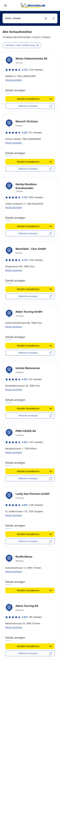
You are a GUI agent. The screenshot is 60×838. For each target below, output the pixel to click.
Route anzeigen (13, 79)
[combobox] (30, 18)
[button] (46, 18)
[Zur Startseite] (33, 5)
